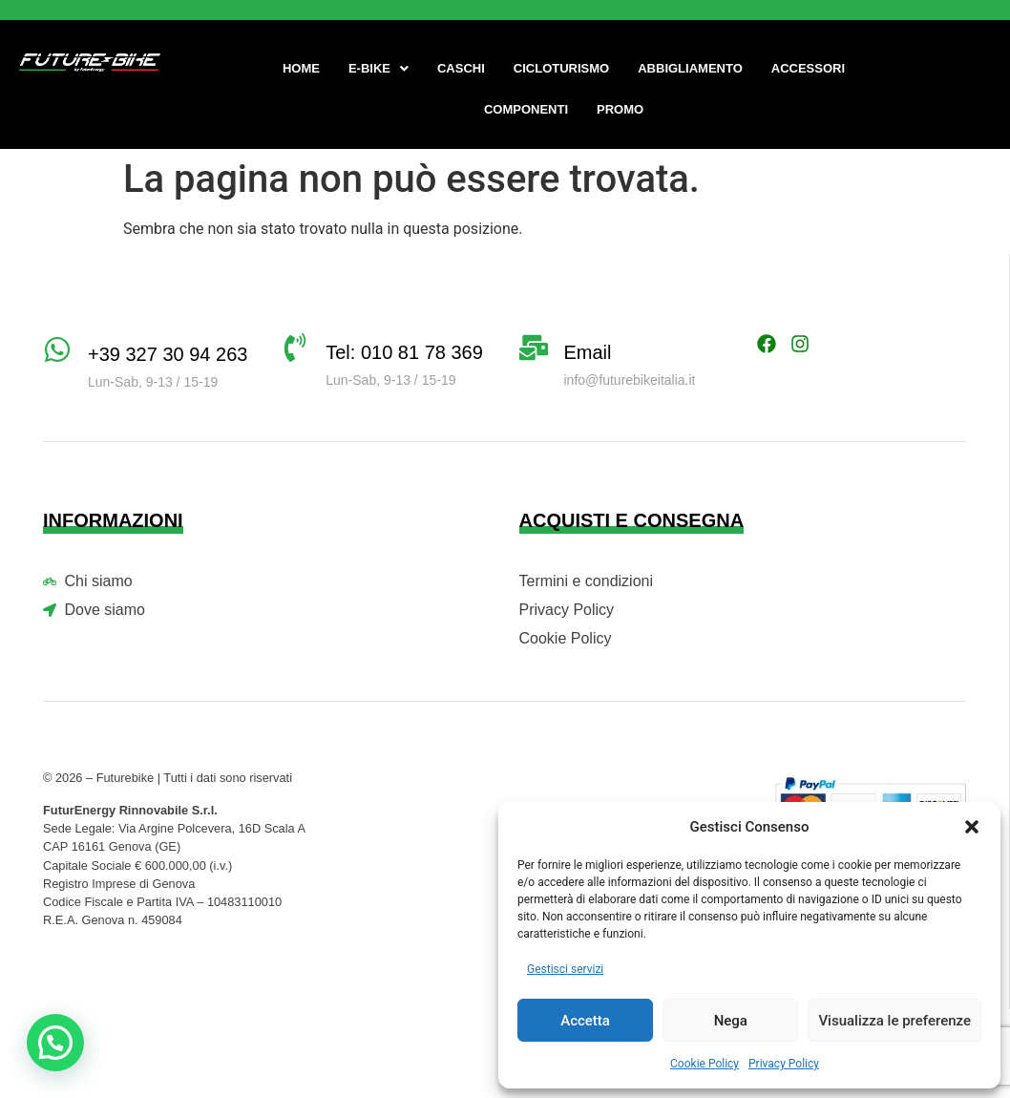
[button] (971, 826)
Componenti (526, 109)
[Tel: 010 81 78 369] (295, 347)
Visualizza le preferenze (894, 1020)
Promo (620, 109)
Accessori (808, 68)
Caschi (461, 68)
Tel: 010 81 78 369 (404, 352)
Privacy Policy (783, 1063)
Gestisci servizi (565, 969)
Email (588, 352)
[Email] (533, 347)
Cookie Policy (704, 1063)
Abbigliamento (690, 68)
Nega (730, 1020)
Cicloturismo (561, 68)
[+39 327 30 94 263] (57, 349)
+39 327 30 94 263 (167, 354)
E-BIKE (378, 68)
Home (301, 68)
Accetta (585, 1020)
